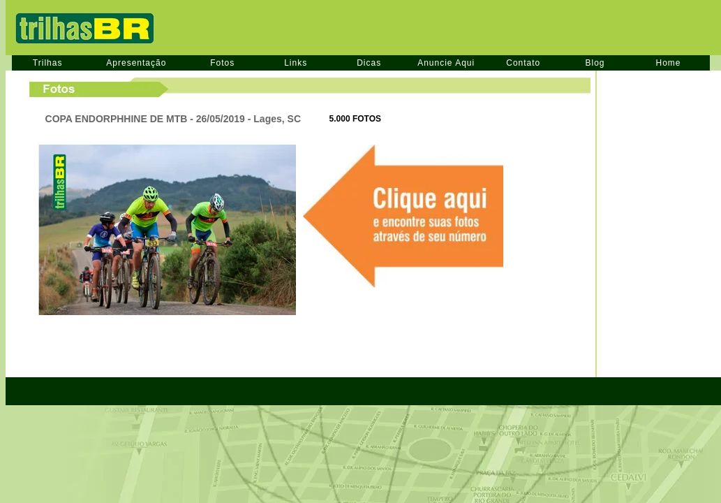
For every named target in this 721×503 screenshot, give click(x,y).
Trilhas (48, 63)
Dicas (369, 63)
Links (295, 63)
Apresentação (136, 63)
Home (668, 63)
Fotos (222, 63)
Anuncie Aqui (446, 63)
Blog (594, 63)
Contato (523, 63)
